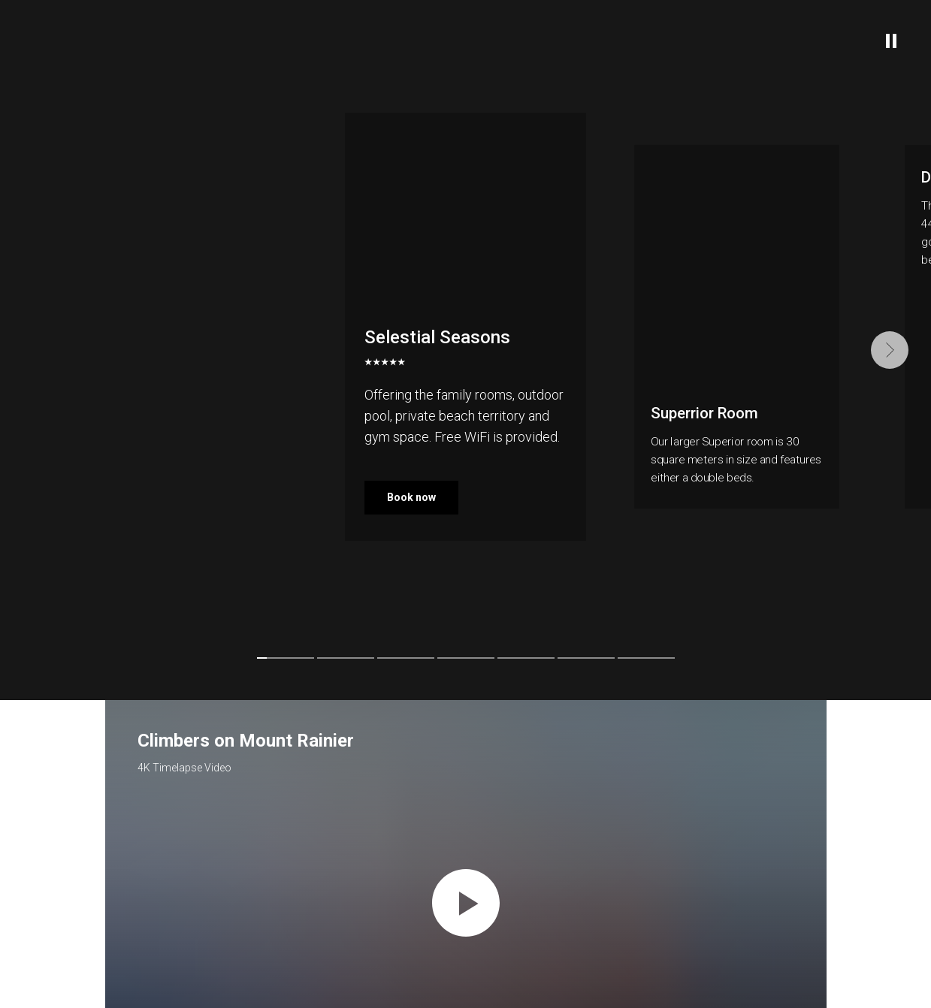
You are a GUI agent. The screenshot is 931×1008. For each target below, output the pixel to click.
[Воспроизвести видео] (466, 903)
